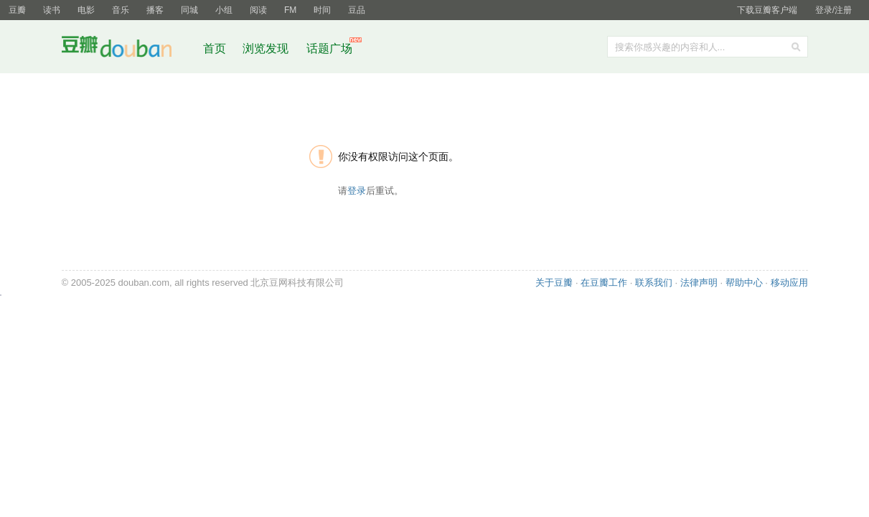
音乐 (120, 10)
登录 (356, 190)
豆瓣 (17, 10)
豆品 (356, 10)
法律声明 (699, 282)
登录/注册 (833, 10)
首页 (214, 48)
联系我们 (653, 282)
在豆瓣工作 (604, 282)
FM (290, 10)
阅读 (258, 10)
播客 (155, 10)
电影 (86, 10)
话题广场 (329, 48)
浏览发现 (267, 48)
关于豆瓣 (554, 282)
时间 (322, 10)
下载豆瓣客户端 (767, 10)
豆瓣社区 (128, 49)
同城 (189, 10)
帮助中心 (744, 282)
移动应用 (789, 282)
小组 (223, 10)
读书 (51, 10)
